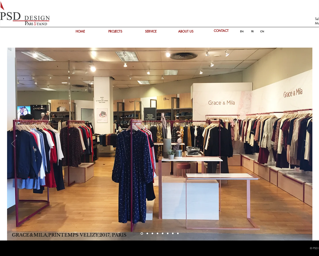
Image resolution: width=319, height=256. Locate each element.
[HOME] (80, 31)
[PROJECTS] (115, 31)
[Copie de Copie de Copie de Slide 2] (162, 233)
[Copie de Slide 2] (152, 233)
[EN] (241, 31)
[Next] (306, 144)
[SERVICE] (150, 31)
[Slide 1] (142, 233)
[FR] (252, 31)
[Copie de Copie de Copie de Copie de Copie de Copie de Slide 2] (178, 233)
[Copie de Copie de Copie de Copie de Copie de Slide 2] (173, 233)
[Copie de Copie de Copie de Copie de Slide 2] (167, 233)
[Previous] (13, 144)
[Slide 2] (147, 233)
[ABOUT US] (186, 31)
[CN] (262, 31)
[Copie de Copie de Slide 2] (157, 233)
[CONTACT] (221, 30)
